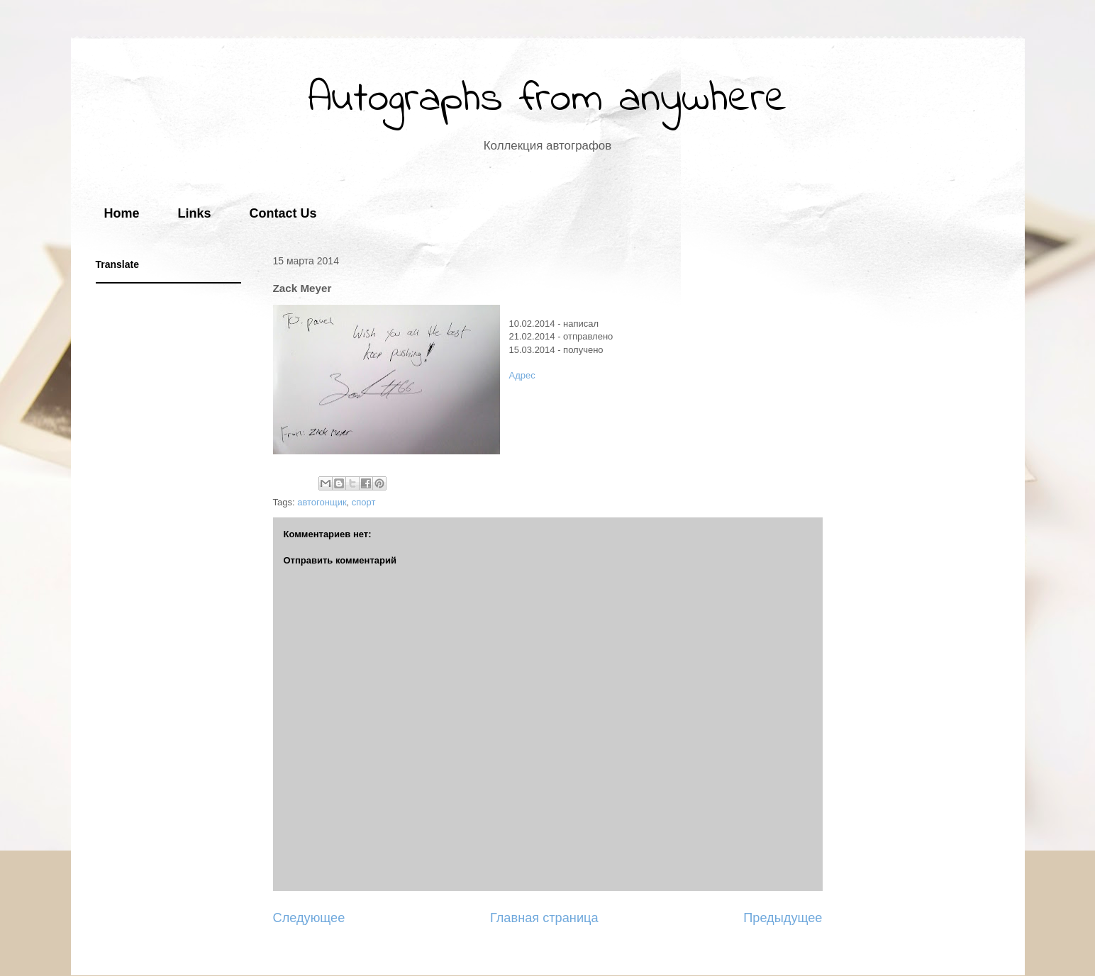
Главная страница (544, 918)
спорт (364, 502)
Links (194, 213)
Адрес (522, 375)
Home (122, 213)
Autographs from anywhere (547, 99)
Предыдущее (782, 918)
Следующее (309, 918)
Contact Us (283, 213)
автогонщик (321, 502)
